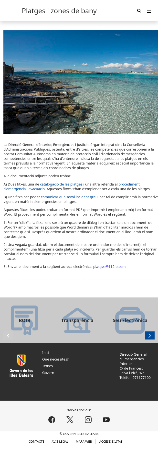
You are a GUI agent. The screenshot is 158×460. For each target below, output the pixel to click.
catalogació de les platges (61, 184)
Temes (47, 365)
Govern (48, 372)
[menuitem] (149, 11)
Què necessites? (55, 359)
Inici (45, 352)
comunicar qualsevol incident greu (69, 197)
